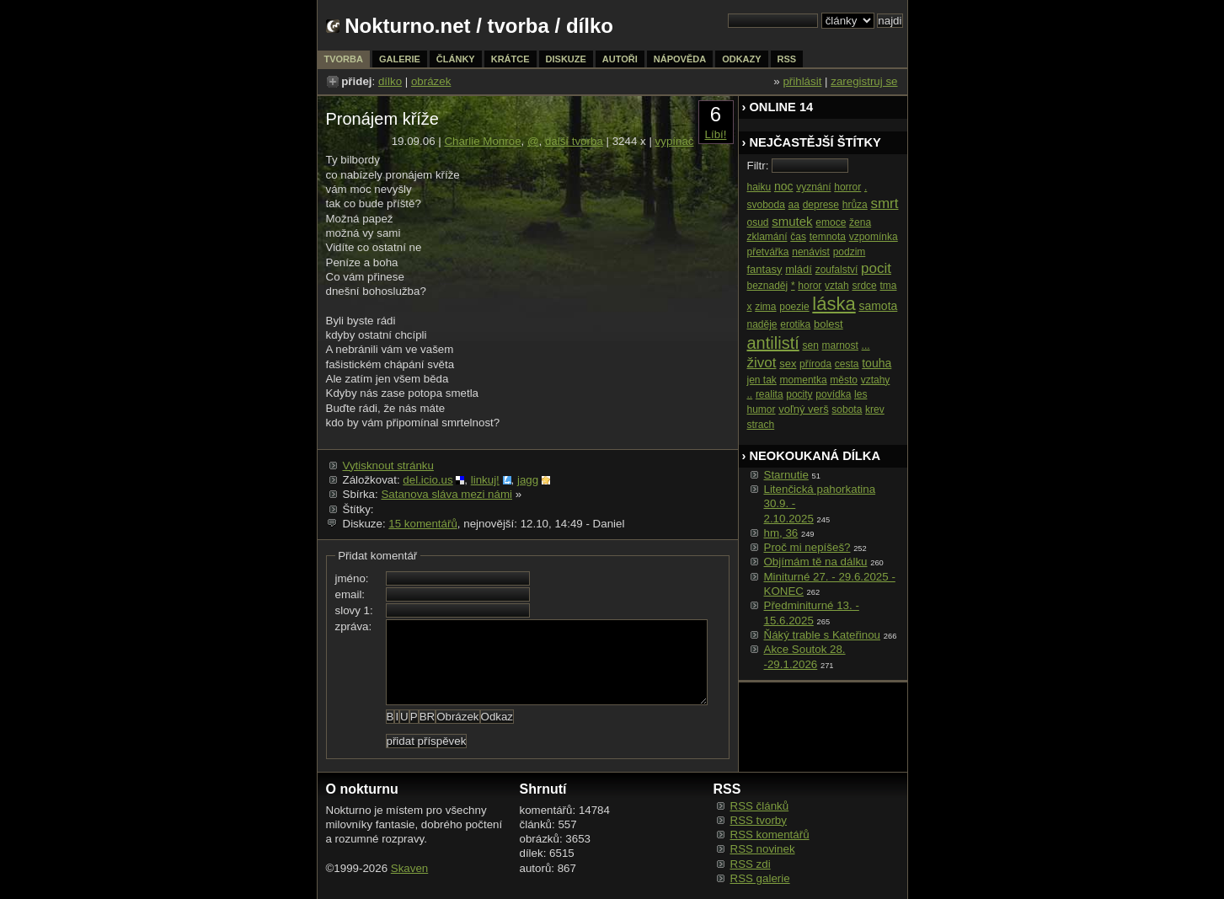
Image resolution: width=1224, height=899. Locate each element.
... (866, 345)
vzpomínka (873, 237)
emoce (830, 222)
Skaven (409, 868)
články (455, 59)
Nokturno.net (407, 25)
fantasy (765, 269)
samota (877, 306)
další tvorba (574, 141)
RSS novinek (762, 849)
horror (847, 187)
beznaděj (767, 286)
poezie (794, 307)
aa (793, 205)
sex (787, 363)
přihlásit (802, 81)
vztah (837, 286)
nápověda (680, 59)
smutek (792, 221)
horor (809, 286)
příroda (815, 364)
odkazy (741, 59)
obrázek (431, 81)
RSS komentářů (770, 834)
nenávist (811, 252)
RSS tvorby (758, 820)
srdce (864, 286)
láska (833, 303)
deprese (821, 205)
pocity (799, 394)
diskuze (566, 59)
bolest (828, 324)
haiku (759, 187)
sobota (846, 409)
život (762, 363)
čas (798, 237)
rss (787, 59)
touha (876, 363)
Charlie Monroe (482, 141)
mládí (798, 269)
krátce (510, 59)
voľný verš (803, 409)
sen (810, 345)
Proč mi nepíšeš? (807, 547)
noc (784, 186)
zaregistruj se (864, 81)
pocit (876, 268)
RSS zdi (750, 864)
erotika (795, 324)
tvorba (518, 25)
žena (860, 222)
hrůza (855, 205)
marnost (840, 345)
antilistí (773, 343)
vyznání (813, 187)
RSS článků (759, 806)
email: (350, 594)
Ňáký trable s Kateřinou (822, 635)
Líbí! (716, 134)
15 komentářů (422, 523)
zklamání (767, 237)
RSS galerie (760, 878)
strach (761, 425)
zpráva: (353, 626)
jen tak (762, 380)
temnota (828, 237)
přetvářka (768, 252)
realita (769, 394)
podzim (849, 252)
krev (875, 409)
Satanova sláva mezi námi (446, 494)
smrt (884, 203)
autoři (620, 59)
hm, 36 (781, 533)
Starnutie (786, 474)
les (860, 394)
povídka (833, 394)
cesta (847, 364)
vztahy (875, 380)
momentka (803, 380)
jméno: (352, 578)
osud (758, 222)
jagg (527, 480)
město (844, 380)
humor (761, 409)
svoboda (766, 205)
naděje (762, 324)
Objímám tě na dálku (816, 561)
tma (887, 286)
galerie (399, 59)
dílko (390, 81)
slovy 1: (354, 610)
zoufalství (836, 270)
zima (765, 307)
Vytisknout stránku (388, 465)
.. (750, 394)
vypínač (674, 141)
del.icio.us (427, 480)
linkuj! (485, 480)
